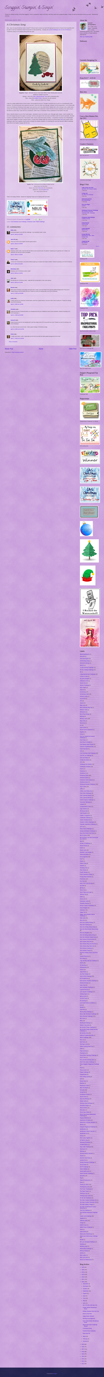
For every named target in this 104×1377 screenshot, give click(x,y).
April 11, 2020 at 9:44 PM (17, 315)
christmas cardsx (84, 777)
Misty (81, 1020)
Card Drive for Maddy (85, 742)
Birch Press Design (84, 714)
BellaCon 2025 (83, 709)
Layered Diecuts (84, 989)
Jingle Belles (83, 971)
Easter (81, 847)
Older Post (72, 349)
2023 (83, 1274)
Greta (12, 334)
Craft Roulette (83, 813)
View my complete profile (86, 36)
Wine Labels (83, 1255)
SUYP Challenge (84, 1166)
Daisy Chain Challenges (86, 828)
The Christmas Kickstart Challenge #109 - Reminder (88, 212)
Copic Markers (83, 808)
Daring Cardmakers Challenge (87, 831)
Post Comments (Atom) (17, 352)
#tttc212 (82, 665)
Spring (81, 1135)
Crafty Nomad (85, 223)
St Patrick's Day (84, 1140)
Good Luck (82, 899)
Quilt (81, 1078)
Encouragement (84, 856)
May (84, 1300)
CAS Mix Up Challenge (85, 755)
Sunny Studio (83, 1164)
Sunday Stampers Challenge (87, 1162)
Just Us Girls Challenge (86, 976)
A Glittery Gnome (86, 218)
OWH (81, 1048)
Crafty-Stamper (86, 228)
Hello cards (83, 918)
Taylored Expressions (85, 1180)
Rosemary (13, 269)
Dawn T (13, 248)
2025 (83, 1269)
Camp (81, 734)
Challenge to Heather (85, 766)
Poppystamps (83, 1074)
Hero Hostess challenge (86, 948)
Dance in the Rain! (87, 1313)
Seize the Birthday (84, 1098)
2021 (83, 1279)
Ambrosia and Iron (87, 199)
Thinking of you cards (85, 1195)
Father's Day (83, 863)
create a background (85, 819)
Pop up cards (83, 1070)
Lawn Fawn (83, 985)
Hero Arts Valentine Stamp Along (88, 937)
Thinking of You (84, 1193)
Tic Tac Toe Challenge (85, 1197)
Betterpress (83, 712)
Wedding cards (83, 1246)
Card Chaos (83, 740)
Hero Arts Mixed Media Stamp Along (89, 929)
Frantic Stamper (84, 872)
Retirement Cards (84, 1085)
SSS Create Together (85, 1138)
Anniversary (83, 692)
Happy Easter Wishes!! (88, 1316)
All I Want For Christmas (87, 194)
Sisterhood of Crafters (85, 1120)
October (85, 1288)
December (85, 1283)
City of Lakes (83, 786)
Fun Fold (82, 881)
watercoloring (83, 1231)
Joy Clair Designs (84, 974)
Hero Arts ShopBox (85, 932)
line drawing (83, 1000)
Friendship (82, 879)
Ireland (81, 969)
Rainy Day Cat (86, 1333)
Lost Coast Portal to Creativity (87, 1002)
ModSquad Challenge (85, 1022)
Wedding (82, 1244)
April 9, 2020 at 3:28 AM (17, 254)
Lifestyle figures (84, 994)
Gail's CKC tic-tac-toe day (86, 883)
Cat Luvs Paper (86, 204)
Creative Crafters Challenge (87, 822)
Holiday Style (40, 187)
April (84, 1303)
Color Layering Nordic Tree (40, 96)
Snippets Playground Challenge (88, 1126)
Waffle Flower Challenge (86, 1227)
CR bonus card (83, 811)
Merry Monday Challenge (86, 1016)
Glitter (81, 896)
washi (81, 1229)
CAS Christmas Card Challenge (19, 221)
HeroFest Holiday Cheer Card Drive (89, 952)
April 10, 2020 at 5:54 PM (17, 293)
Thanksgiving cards (85, 1186)
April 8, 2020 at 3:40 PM (17, 243)
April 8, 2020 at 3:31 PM (17, 234)
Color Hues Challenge (85, 793)
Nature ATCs (85, 230)
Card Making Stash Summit (87, 744)
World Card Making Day (86, 1259)
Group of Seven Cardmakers (87, 905)
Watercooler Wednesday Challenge (89, 1236)
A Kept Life (85, 193)
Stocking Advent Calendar (86, 1153)
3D (80, 672)
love (81, 1005)
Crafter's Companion (85, 815)
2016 (83, 1351)
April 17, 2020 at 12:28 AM (17, 338)
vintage (82, 1222)
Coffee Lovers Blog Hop (86, 791)
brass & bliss (83, 727)
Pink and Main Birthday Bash (87, 1059)
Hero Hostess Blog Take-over (87, 946)
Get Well (82, 885)
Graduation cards (84, 901)
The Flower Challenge (85, 1189)
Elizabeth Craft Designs (86, 852)
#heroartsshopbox (84, 658)
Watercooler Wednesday (86, 1234)
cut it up (82, 826)
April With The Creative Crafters (89, 189)
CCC (81, 762)
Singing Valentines (84, 1118)
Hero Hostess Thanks (85, 950)
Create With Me (86, 234)
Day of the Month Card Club (87, 833)
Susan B (13, 320)
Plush (81, 1067)
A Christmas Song (87, 1328)
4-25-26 (83, 206)
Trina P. (13, 259)
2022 (83, 1277)
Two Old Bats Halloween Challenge (89, 1212)
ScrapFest (82, 1092)
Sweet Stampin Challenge (86, 1173)
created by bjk (85, 241)
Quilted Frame (38, 98)
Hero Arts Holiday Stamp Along (87, 927)
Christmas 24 (83, 773)
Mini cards (82, 1018)
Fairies (81, 861)
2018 (83, 1346)
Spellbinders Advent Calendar (87, 1131)
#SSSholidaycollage (85, 660)
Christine (13, 309)
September (86, 1291)
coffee (81, 788)
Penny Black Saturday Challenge (88, 1055)
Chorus (82, 768)
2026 (83, 1267)
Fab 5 (81, 859)
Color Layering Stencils (85, 797)
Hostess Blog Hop (84, 956)
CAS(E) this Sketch (85, 760)
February (85, 1338)
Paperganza (83, 1053)
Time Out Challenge (85, 1210)
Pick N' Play (83, 1057)
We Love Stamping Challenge (87, 1241)
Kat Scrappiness (84, 978)
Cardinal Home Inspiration (89, 1331)
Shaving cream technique (86, 1103)
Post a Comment (13, 341)
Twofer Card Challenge (85, 1216)
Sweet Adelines (84, 1169)
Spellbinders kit (84, 1133)
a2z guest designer (84, 678)
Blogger (55, 1373)
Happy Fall (82, 912)
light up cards (83, 996)
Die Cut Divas (83, 835)
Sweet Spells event (85, 1171)
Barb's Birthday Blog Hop (86, 707)
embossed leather (84, 854)
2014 (83, 1356)
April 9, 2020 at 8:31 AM (17, 263)
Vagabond (82, 1218)
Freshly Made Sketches (86, 876)
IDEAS (81, 963)
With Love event (84, 1257)
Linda (12, 298)
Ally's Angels (83, 687)
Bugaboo (82, 732)
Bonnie (13, 287)
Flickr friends (83, 870)
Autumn (82, 703)
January (85, 1341)
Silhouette (82, 1110)
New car (82, 1039)
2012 (83, 1361)
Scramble (82, 1090)
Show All (97, 246)
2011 (83, 1363)
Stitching (82, 1151)
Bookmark (82, 723)
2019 (83, 1344)
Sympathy (82, 1175)
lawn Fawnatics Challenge (86, 987)
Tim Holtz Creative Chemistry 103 (88, 1202)
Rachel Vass (83, 1081)
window (82, 1253)
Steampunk (83, 1149)
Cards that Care (84, 748)
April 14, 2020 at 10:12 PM (17, 329)
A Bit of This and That (87, 187)
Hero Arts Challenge (85, 924)
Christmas (82, 771)
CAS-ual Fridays (84, 757)
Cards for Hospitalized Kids (86, 746)
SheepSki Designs (84, 1105)
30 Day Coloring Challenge (86, 669)
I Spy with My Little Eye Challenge (88, 960)
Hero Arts (82, 920)
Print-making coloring (85, 1076)
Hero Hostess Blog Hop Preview (88, 943)
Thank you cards (84, 1184)
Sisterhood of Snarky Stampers (87, 1122)
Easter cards (83, 850)
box (81, 725)
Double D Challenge (85, 843)
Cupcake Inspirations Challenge (88, 824)
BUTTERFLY (85, 242)
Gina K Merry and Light (85, 892)
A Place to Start (84, 676)
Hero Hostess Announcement (87, 939)
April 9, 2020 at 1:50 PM (17, 273)
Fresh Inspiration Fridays (86, 874)
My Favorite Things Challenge (87, 1027)
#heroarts (82, 656)
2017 (83, 1349)
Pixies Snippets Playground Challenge (89, 1064)
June (84, 1298)
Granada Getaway (84, 903)
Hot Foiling (82, 958)
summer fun (83, 1160)
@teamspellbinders (85, 654)
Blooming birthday (86, 200)
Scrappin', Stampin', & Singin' (29, 8)
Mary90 (82, 1007)
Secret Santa (83, 1096)
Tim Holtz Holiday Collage (86, 1204)
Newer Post (9, 349)
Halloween (82, 910)
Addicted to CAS (84, 680)
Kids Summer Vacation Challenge (88, 980)
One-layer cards (84, 1044)
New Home (83, 1042)
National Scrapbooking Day (87, 1035)
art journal (82, 698)
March (84, 1336)
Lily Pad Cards (83, 998)
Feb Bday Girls (83, 867)
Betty (12, 230)
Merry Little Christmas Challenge (88, 1014)
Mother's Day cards (85, 1025)
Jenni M (13, 239)
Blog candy (83, 720)
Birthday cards (83, 718)
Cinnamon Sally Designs (88, 217)
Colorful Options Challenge (86, 799)
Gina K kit (82, 890)
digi (81, 841)
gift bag (82, 887)
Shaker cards (83, 1101)
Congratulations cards (85, 806)
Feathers (82, 865)
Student (82, 1155)
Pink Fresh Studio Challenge (87, 1062)
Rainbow (82, 1083)
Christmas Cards (31, 221)
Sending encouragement (89, 1318)
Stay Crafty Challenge (85, 1146)
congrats (82, 804)
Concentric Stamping (85, 802)
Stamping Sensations (85, 1142)
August (85, 1293)
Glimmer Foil (83, 894)
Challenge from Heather (86, 764)
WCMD (82, 1239)
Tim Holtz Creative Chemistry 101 (88, 1200)
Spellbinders (83, 1129)
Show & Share (83, 1107)
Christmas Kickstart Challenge (90, 210)
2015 (83, 1354)
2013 (83, 1358)
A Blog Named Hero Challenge (87, 674)
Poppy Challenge (84, 1072)
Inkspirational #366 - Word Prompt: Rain (88, 236)
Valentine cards (84, 1220)
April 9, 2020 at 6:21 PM (17, 282)
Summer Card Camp (85, 1158)
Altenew (82, 689)
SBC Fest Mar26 (84, 1087)
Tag (81, 1178)
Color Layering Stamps (85, 795)
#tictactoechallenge (85, 663)
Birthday (82, 716)
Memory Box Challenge (86, 1011)
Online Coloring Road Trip (86, 1046)
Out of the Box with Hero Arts (90, 1305)
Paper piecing (83, 1050)
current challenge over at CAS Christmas (59, 29)
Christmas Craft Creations (86, 780)
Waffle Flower (83, 1225)
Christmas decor (84, 782)
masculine (82, 1009)
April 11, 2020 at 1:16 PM (17, 304)
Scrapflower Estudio (85, 1094)
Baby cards (83, 705)
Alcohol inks (83, 683)
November (85, 1286)
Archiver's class (84, 696)
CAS (81, 751)
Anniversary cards (84, 694)
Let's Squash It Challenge (86, 991)
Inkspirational (83, 967)
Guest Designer (84, 907)
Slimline (82, 1124)
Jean (12, 278)
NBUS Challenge (40, 221)
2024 (83, 1272)
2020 (83, 1281)
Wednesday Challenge (85, 1248)
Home (41, 349)
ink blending (83, 965)
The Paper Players (84, 1191)
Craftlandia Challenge (85, 817)
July (84, 1296)
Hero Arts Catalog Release (86, 922)
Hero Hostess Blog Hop (86, 941)
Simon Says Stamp (84, 1112)
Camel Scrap (85, 224)
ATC (81, 700)
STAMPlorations (84, 1144)
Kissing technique (84, 982)
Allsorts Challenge (84, 685)
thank (81, 1182)
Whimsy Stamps (84, 1250)
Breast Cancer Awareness (86, 729)
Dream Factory (83, 845)
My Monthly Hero (84, 1033)
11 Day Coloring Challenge (86, 667)
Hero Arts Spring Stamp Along (87, 935)
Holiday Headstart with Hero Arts (91, 1311)
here (62, 119)
